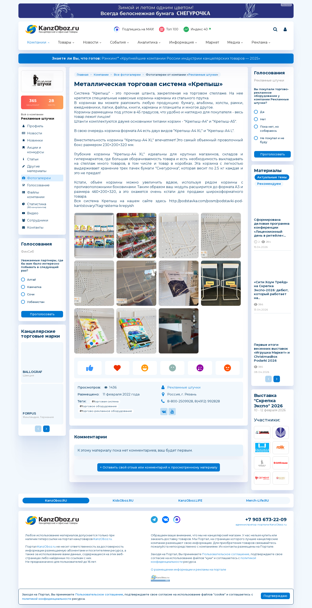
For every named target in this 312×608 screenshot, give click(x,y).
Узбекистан (35, 302)
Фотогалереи (39, 178)
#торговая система (105, 401)
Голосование (38, 185)
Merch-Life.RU (257, 500)
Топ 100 (168, 29)
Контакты (35, 227)
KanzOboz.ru (102, 539)
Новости (90, 42)
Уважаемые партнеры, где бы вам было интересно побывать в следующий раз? (42, 265)
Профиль (35, 126)
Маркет (212, 42)
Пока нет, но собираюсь (269, 128)
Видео (32, 213)
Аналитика (148, 42)
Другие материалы (36, 168)
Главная (82, 74)
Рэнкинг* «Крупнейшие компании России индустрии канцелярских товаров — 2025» (156, 58)
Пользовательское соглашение (225, 554)
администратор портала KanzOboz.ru (261, 524)
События (118, 42)
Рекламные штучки (202, 74)
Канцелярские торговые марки (40, 333)
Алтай (31, 279)
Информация (181, 42)
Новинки (35, 140)
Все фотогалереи (127, 74)
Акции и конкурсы (35, 149)
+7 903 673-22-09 (266, 519)
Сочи (30, 294)
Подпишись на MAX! (134, 29)
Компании (36, 42)
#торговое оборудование (98, 406)
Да (262, 112)
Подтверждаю (275, 596)
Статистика (42, 205)
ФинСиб (27, 252)
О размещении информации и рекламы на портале (188, 569)
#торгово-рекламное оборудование (106, 411)
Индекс (197, 29)
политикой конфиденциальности (46, 598)
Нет (263, 119)
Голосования (36, 244)
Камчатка (34, 287)
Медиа (233, 42)
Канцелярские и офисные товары (58, 32)
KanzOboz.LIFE (190, 500)
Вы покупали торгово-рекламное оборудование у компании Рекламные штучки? (271, 96)
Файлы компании (35, 194)
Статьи (32, 159)
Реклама (259, 42)
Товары (64, 42)
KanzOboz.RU (56, 500)
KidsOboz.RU (123, 500)
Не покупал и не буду (272, 140)
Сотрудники (37, 220)
